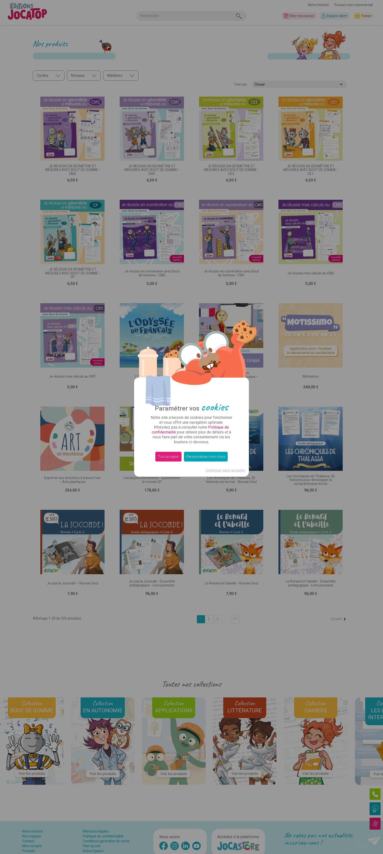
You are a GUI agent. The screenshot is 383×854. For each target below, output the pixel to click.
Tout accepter (168, 457)
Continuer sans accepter (225, 470)
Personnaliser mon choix (205, 457)
